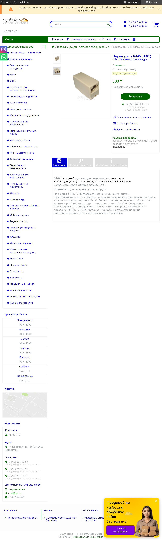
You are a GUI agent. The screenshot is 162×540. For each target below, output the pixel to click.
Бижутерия (17, 271)
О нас (106, 39)
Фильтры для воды (21, 243)
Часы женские (18, 265)
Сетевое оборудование (94, 47)
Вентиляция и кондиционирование (22, 88)
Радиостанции (19, 221)
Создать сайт (9, 2)
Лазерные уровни (20, 109)
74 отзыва (133, 2)
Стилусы (15, 237)
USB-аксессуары (19, 215)
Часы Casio (16, 259)
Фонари (15, 193)
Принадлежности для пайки (23, 132)
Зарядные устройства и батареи (25, 207)
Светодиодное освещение (19, 123)
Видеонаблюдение (21, 59)
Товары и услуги (67, 47)
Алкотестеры (18, 103)
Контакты (122, 39)
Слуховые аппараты (22, 159)
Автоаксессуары (20, 140)
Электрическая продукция (19, 67)
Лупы (13, 75)
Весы (13, 81)
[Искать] (108, 24)
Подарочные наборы (22, 284)
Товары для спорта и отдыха (22, 229)
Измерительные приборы (25, 53)
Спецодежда (17, 199)
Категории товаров (82, 39)
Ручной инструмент (22, 153)
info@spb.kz (15, 493)
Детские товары (20, 290)
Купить (137, 96)
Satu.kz (98, 534)
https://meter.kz (17, 489)
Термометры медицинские (18, 167)
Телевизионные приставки (19, 185)
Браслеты (16, 278)
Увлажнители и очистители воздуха (22, 251)
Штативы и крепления (24, 146)
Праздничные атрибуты (25, 296)
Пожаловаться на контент (88, 537)
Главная (58, 39)
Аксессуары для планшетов (19, 176)
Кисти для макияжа (21, 303)
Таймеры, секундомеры (24, 96)
